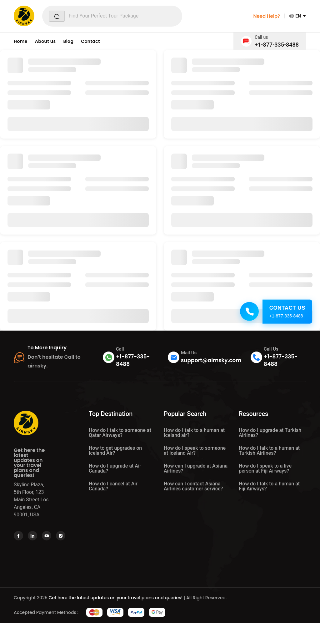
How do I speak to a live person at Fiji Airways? (265, 468)
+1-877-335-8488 (277, 44)
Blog (68, 41)
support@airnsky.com (211, 360)
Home (21, 41)
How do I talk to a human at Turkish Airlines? (269, 450)
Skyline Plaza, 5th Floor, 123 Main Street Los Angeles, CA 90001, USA (31, 500)
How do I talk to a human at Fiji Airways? (269, 486)
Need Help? (266, 16)
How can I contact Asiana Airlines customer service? (193, 486)
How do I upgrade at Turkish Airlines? (270, 432)
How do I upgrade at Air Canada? (115, 468)
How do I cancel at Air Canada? (113, 486)
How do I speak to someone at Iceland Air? (195, 450)
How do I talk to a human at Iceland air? (194, 432)
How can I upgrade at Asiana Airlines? (196, 468)
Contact (90, 41)
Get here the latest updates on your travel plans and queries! (116, 598)
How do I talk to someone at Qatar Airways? (120, 432)
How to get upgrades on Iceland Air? (115, 450)
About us (45, 41)
